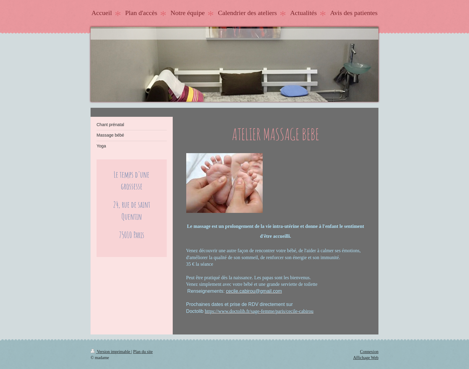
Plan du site (143, 351)
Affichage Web (365, 357)
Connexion (369, 351)
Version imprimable (111, 351)
